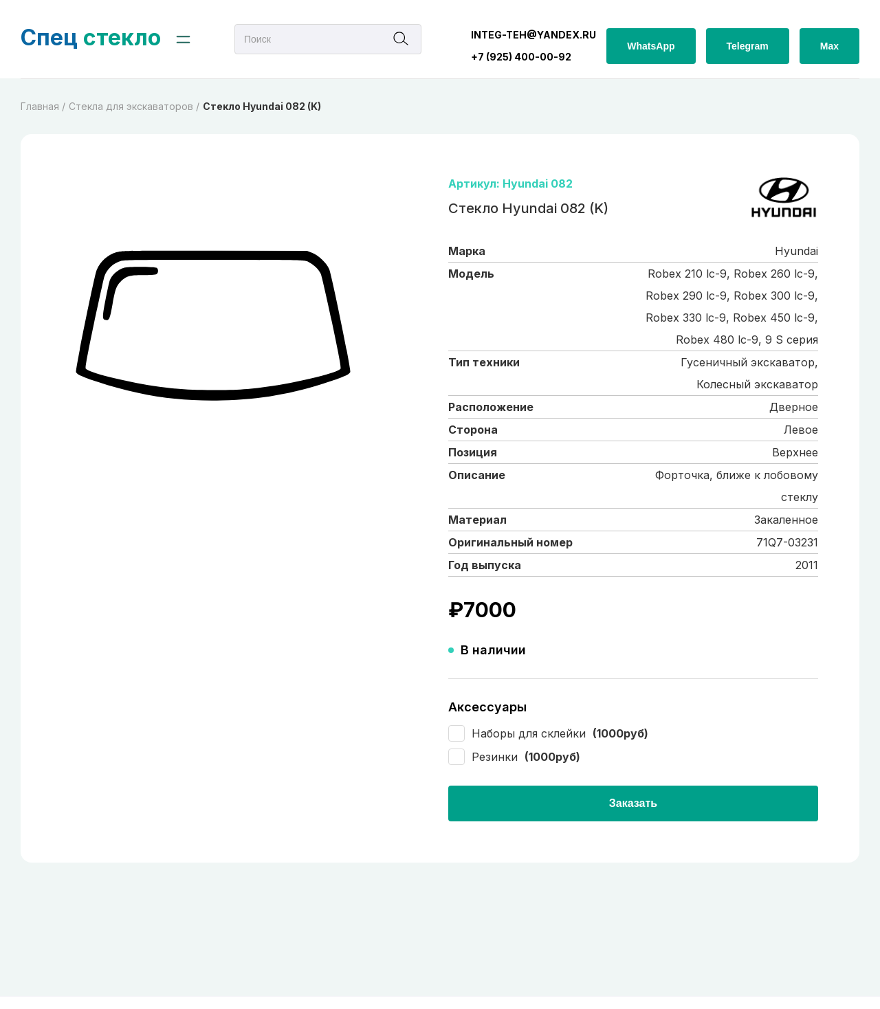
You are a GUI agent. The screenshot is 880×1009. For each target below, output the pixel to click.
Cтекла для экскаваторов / (134, 106)
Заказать (633, 803)
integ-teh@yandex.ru (533, 35)
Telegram (748, 46)
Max (829, 46)
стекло (91, 37)
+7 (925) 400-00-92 (521, 57)
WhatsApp (650, 46)
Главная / (43, 106)
